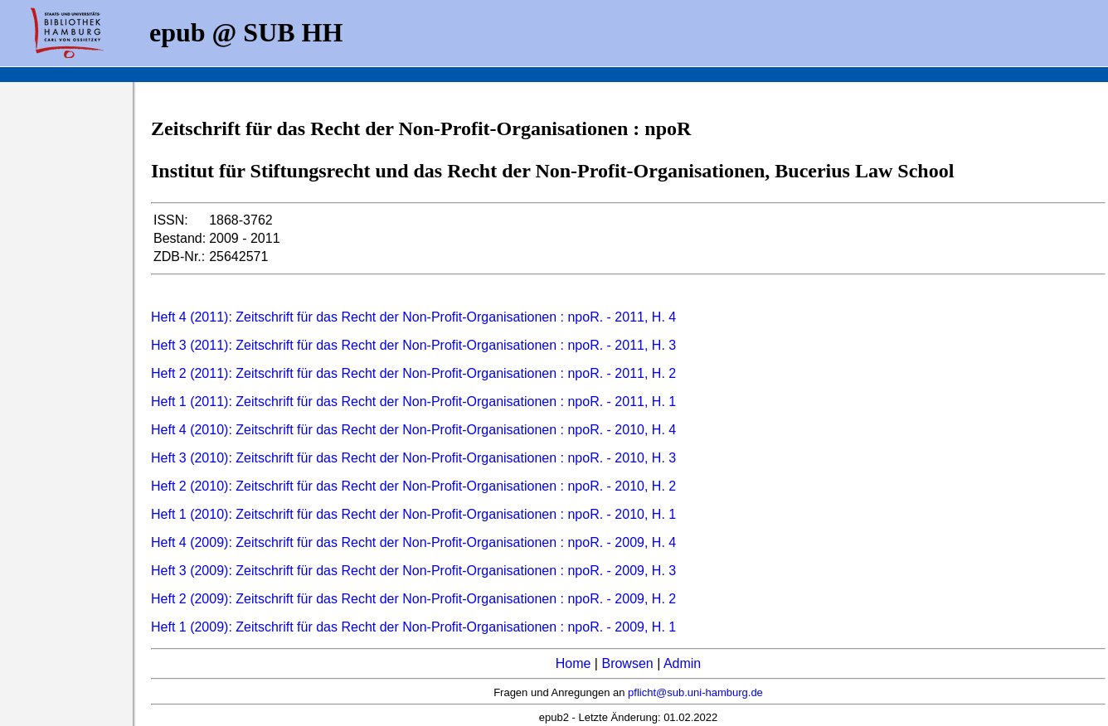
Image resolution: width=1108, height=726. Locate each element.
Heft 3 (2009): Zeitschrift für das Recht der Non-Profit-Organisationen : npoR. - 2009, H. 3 (413, 571)
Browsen (627, 663)
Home (573, 663)
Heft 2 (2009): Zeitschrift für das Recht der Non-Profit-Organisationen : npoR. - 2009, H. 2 (413, 599)
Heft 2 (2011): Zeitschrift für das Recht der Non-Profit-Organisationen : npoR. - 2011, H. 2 (413, 373)
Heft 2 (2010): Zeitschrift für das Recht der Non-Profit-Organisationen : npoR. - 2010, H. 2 (413, 486)
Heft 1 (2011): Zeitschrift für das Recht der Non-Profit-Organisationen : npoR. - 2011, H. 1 (413, 401)
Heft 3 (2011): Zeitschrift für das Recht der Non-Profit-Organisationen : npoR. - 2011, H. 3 (413, 345)
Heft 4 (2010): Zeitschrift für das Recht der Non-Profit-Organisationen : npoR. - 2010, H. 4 (413, 430)
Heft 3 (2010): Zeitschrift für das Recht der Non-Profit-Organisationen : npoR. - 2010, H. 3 (413, 458)
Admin (682, 663)
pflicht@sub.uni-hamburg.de (695, 692)
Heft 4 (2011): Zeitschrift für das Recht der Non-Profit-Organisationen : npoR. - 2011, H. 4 (413, 317)
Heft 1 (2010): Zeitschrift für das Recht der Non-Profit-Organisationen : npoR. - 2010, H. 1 (413, 514)
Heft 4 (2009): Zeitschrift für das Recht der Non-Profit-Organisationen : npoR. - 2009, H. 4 (413, 542)
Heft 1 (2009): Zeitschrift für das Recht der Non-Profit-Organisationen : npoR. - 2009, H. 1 (413, 627)
